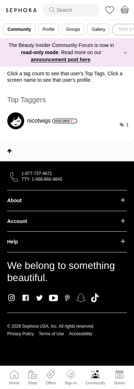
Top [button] (9, 151)
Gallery (98, 29)
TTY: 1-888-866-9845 (41, 179)
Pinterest (67, 298)
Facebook (25, 298)
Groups (73, 29)
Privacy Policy (20, 333)
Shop (32, 383)
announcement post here (60, 59)
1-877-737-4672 (36, 173)
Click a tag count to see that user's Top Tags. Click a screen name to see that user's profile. (65, 77)
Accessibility (80, 333)
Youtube (53, 298)
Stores (119, 383)
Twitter (39, 298)
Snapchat (80, 298)
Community (95, 383)
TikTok (94, 298)
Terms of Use (51, 333)
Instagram (11, 298)
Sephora (21, 10)
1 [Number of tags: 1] (127, 124)
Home (14, 383)
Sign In (71, 377)
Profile (49, 29)
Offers (50, 383)
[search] (71, 10)
